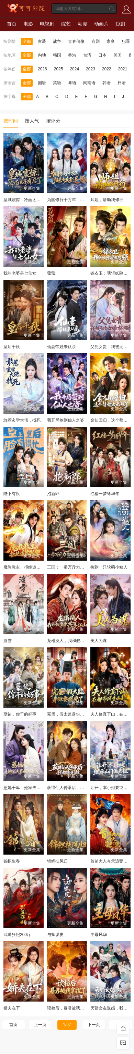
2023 (90, 69)
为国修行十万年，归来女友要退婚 (78, 199)
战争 (57, 41)
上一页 (40, 1024)
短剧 (120, 24)
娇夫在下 (11, 1008)
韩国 (57, 55)
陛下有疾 (11, 493)
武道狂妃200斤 (17, 934)
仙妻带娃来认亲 (61, 346)
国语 (42, 82)
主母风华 (98, 934)
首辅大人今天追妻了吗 (111, 861)
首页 (11, 24)
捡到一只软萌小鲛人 (108, 567)
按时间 (10, 121)
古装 (42, 41)
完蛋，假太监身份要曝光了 (72, 714)
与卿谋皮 (55, 934)
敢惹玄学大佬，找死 (22, 420)
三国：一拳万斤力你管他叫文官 (76, 567)
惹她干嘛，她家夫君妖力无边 (30, 787)
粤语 (72, 82)
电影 (28, 24)
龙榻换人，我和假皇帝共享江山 (76, 640)
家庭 (111, 41)
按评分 (53, 121)
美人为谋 (98, 640)
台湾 (87, 55)
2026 (42, 69)
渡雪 (7, 640)
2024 (74, 69)
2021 (122, 69)
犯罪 (126, 41)
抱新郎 (53, 493)
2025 (58, 69)
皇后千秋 (11, 346)
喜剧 (95, 41)
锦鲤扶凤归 (57, 861)
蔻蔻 (51, 273)
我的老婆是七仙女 (19, 273)
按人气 (32, 121)
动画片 (101, 24)
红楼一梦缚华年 (104, 493)
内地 (42, 55)
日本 (102, 55)
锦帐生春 (11, 861)
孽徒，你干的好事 (19, 714)
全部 (27, 41)
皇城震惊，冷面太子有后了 (28, 199)
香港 (72, 55)
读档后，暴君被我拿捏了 (69, 1008)
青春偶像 (76, 41)
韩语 (106, 82)
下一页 (94, 1024)
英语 (57, 82)
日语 (122, 82)
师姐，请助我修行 (106, 199)
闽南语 (89, 82)
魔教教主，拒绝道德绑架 (26, 567)
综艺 (66, 24)
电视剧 (47, 24)
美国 (117, 55)
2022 (106, 69)
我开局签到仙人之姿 (65, 420)
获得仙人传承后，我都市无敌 (74, 787)
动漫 (82, 24)
